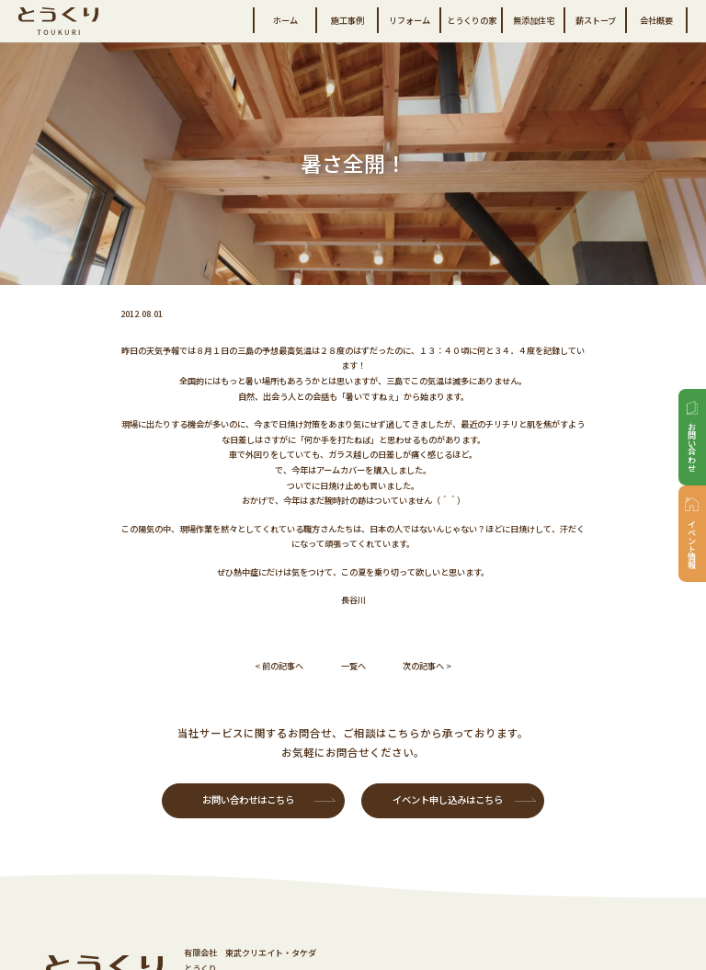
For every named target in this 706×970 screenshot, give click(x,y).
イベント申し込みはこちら (448, 799)
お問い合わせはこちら (248, 799)
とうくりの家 (471, 20)
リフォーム (409, 20)
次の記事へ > (427, 665)
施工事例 (347, 20)
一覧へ (353, 665)
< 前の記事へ (279, 665)
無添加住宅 (533, 20)
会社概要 (656, 20)
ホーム (285, 20)
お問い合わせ (692, 447)
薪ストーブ (595, 20)
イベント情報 (692, 543)
